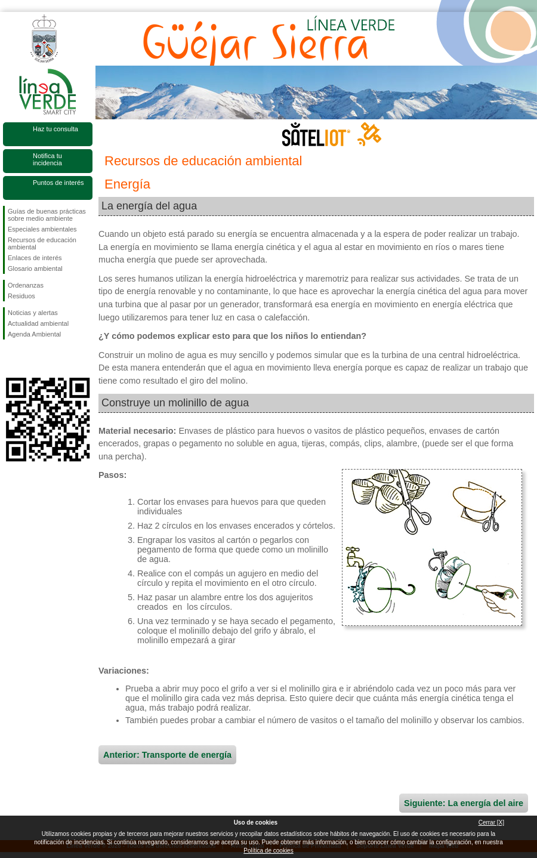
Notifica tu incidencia (47, 159)
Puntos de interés (58, 182)
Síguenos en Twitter (30, 358)
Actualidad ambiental (38, 323)
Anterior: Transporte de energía (167, 755)
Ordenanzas (26, 285)
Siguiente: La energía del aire (463, 803)
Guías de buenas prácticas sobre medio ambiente (47, 215)
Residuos (21, 296)
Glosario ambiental (35, 268)
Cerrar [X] (491, 822)
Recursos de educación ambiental (42, 243)
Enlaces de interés (35, 257)
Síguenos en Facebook (10, 358)
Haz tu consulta (55, 128)
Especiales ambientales (42, 229)
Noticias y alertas (33, 312)
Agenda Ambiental (34, 334)
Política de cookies (268, 850)
